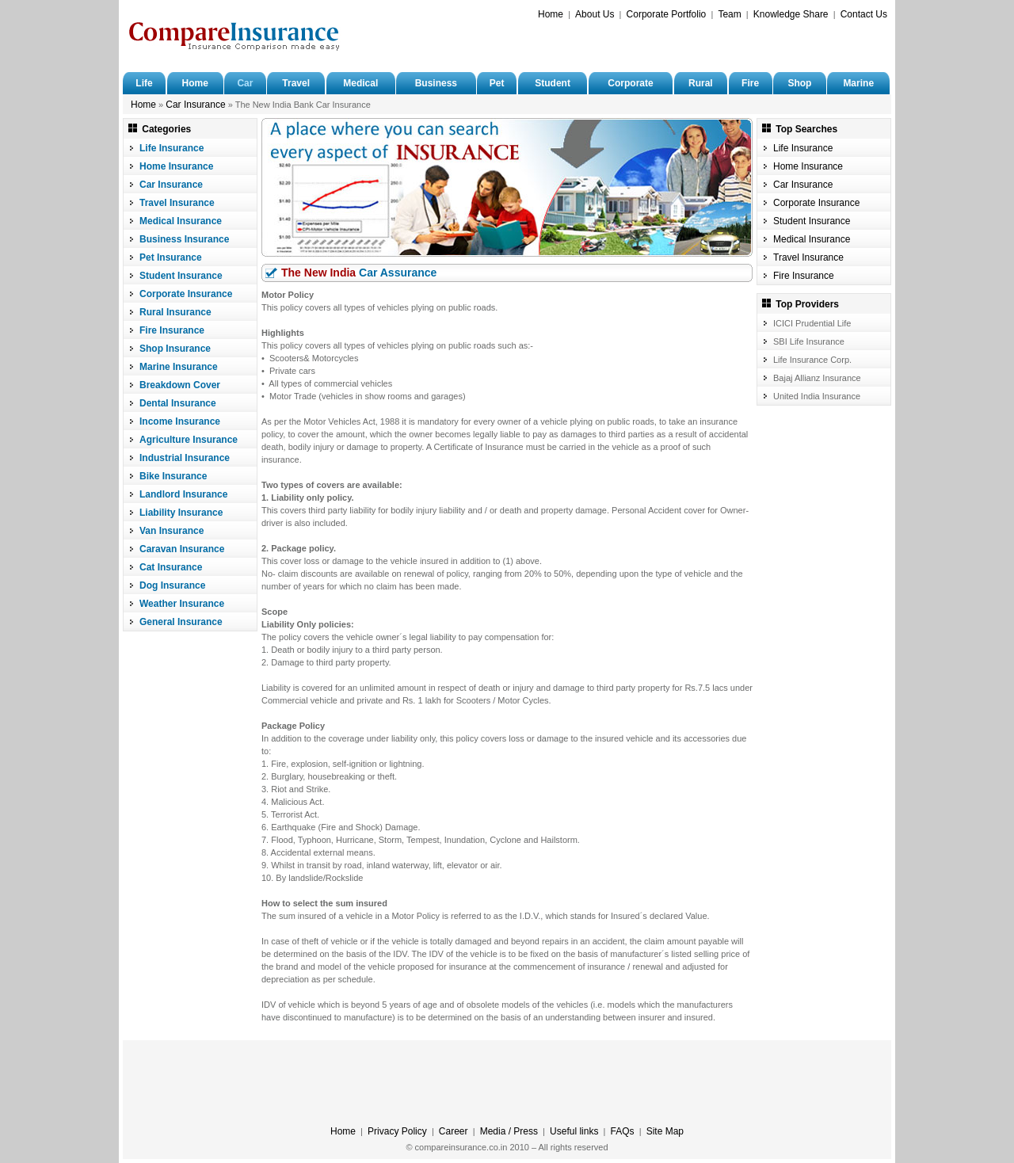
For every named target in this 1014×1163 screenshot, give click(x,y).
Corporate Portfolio (667, 14)
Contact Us (864, 14)
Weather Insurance (181, 603)
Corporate (630, 83)
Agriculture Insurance (188, 439)
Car (245, 83)
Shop (799, 83)
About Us (594, 14)
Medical (360, 83)
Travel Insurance (177, 202)
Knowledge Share (791, 14)
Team (729, 14)
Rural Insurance (175, 312)
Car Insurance (195, 104)
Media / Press (509, 1131)
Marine (858, 83)
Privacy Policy (397, 1131)
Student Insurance (181, 275)
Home (550, 14)
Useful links (574, 1131)
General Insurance (181, 621)
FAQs (623, 1131)
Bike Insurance (173, 476)
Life (143, 83)
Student (552, 83)
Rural (700, 83)
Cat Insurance (170, 567)
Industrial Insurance (184, 457)
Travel (296, 83)
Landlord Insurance (183, 494)
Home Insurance (176, 166)
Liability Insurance (181, 512)
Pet (497, 83)
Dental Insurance (177, 403)
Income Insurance (179, 421)
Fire (750, 83)
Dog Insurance (172, 585)
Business (436, 83)
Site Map (665, 1131)
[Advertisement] (702, 44)
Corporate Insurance (185, 293)
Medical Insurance (180, 221)
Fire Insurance (171, 330)
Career (453, 1131)
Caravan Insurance (181, 549)
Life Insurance (171, 148)
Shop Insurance (175, 348)
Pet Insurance (170, 257)
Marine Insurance (178, 366)
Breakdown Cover (179, 385)
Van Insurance (171, 530)
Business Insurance (184, 239)
